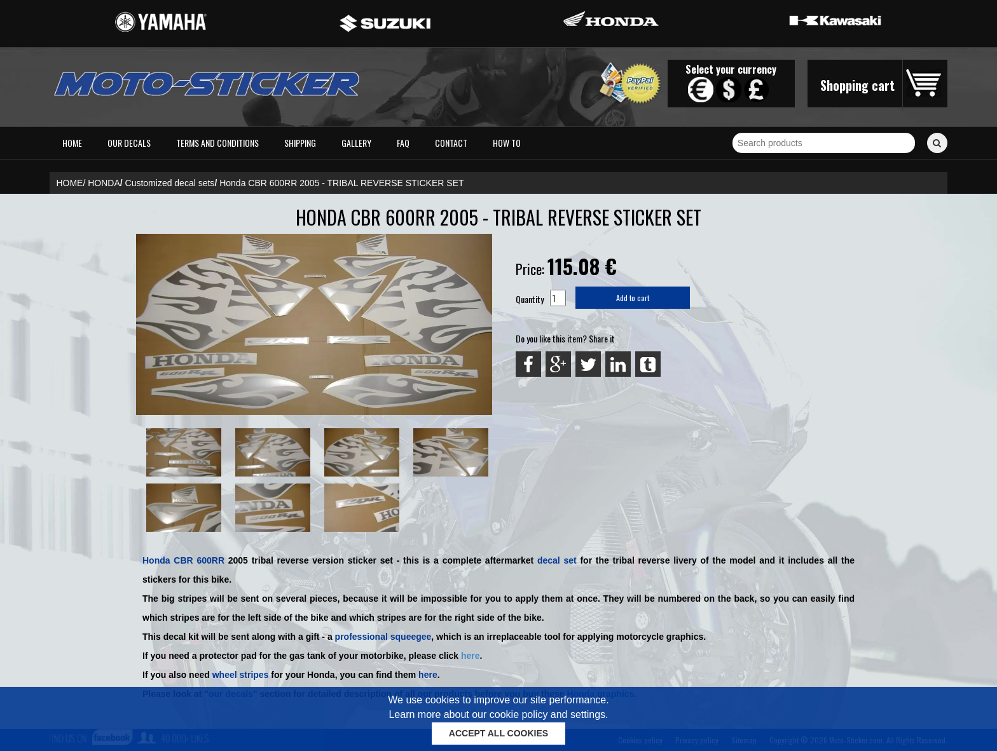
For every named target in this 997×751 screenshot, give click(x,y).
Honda (156, 560)
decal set (557, 560)
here (470, 656)
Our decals (129, 142)
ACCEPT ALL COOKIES (498, 733)
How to (507, 142)
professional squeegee (383, 637)
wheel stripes (240, 675)
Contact (451, 142)
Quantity (530, 299)
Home (72, 142)
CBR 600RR (199, 560)
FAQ (403, 142)
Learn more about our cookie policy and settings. (498, 714)
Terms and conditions (217, 142)
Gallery (356, 142)
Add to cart (632, 297)
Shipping (300, 142)
